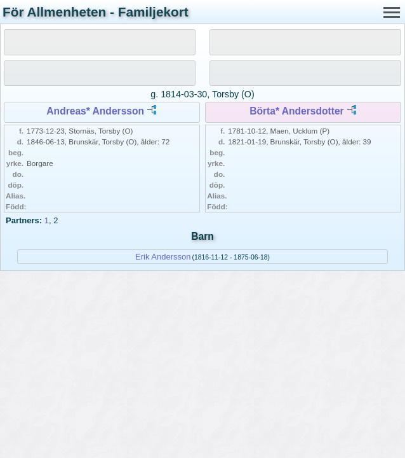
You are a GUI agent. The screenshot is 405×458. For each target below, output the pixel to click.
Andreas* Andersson (95, 111)
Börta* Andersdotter (296, 111)
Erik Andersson (162, 256)
